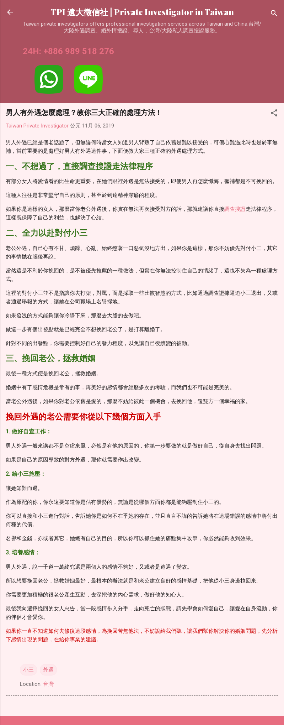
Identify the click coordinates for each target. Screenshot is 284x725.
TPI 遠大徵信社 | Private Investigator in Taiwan (142, 11)
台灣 (48, 684)
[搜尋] (274, 14)
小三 (28, 670)
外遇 (48, 670)
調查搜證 (235, 209)
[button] (274, 114)
